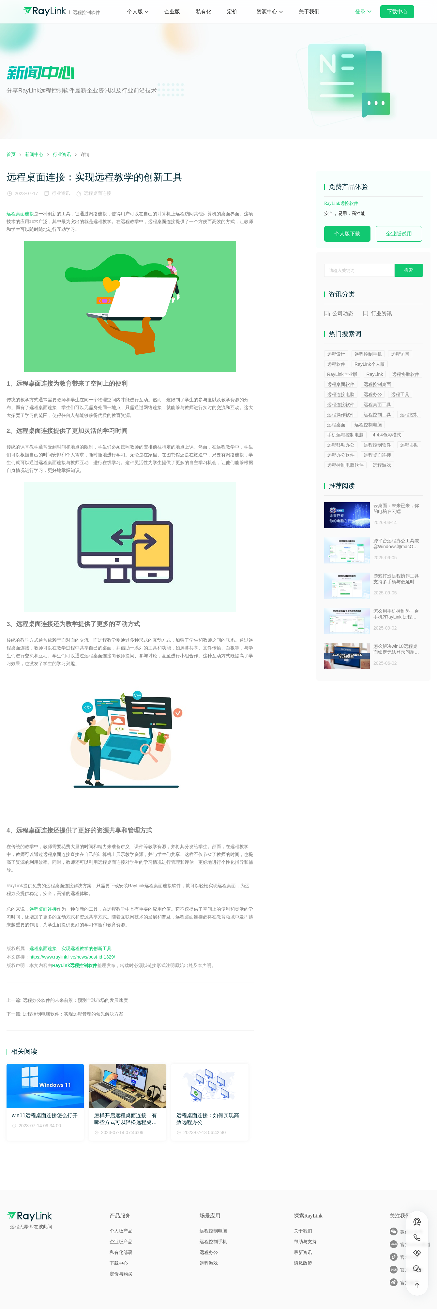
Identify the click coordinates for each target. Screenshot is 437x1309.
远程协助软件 (405, 374)
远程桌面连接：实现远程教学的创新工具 (70, 948)
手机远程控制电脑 (345, 434)
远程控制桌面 (377, 384)
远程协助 (409, 445)
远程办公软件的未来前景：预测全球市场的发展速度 (75, 1000)
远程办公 (373, 394)
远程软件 (336, 364)
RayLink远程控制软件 (74, 965)
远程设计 (336, 354)
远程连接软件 (340, 404)
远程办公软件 (340, 455)
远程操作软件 (340, 414)
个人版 (135, 11)
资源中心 (266, 11)
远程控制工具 (377, 414)
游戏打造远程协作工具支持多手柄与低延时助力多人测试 (396, 579)
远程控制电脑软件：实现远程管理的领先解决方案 (73, 1014)
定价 (232, 11)
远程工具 (400, 394)
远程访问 (400, 354)
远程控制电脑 (368, 424)
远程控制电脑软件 (345, 465)
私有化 (203, 11)
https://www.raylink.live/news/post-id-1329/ (72, 957)
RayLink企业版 (342, 374)
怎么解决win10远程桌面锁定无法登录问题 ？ (395, 649)
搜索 (408, 270)
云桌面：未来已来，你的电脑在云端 (396, 508)
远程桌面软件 (340, 384)
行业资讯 (61, 193)
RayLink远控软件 (341, 203)
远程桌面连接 (99, 193)
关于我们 (309, 11)
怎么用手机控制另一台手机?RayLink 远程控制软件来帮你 (396, 614)
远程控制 (409, 414)
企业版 (172, 11)
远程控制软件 (377, 445)
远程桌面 (336, 424)
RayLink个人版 (369, 364)
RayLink (375, 374)
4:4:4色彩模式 (387, 434)
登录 (363, 16)
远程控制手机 (368, 354)
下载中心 (397, 11)
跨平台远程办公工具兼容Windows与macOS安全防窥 (396, 544)
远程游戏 (382, 465)
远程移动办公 (340, 445)
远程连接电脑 (340, 394)
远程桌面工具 (377, 404)
